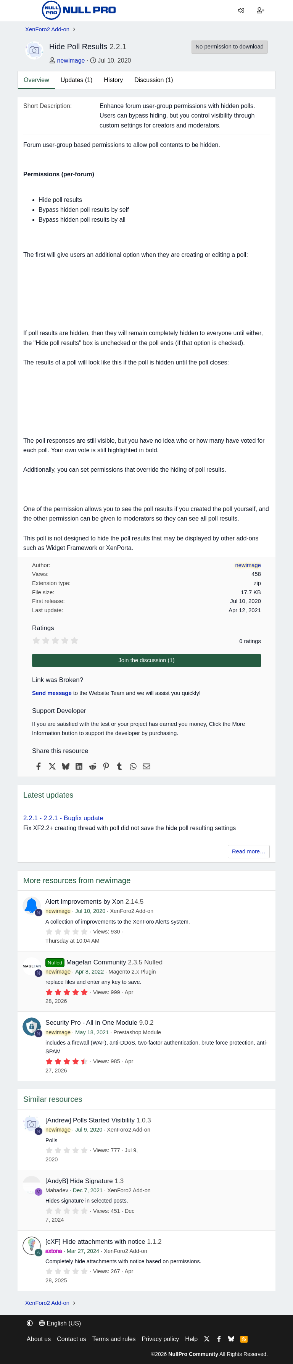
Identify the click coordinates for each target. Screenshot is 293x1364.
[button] (29, 1323)
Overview (36, 80)
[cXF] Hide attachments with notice (95, 1241)
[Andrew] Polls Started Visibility (90, 1120)
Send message (52, 693)
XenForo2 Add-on (131, 911)
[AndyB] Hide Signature (79, 1181)
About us (39, 1339)
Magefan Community (96, 962)
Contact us (71, 1339)
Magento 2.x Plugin (132, 972)
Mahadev (56, 1190)
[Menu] (31, 10)
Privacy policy (160, 1339)
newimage (71, 60)
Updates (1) (77, 80)
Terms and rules (114, 1339)
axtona (53, 1251)
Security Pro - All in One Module (91, 1022)
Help (191, 1339)
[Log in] (241, 10)
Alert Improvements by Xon (84, 901)
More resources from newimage (76, 880)
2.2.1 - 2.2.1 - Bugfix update (63, 818)
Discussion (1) (153, 80)
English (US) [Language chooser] (60, 1323)
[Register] (260, 10)
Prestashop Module (137, 1032)
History (113, 80)
